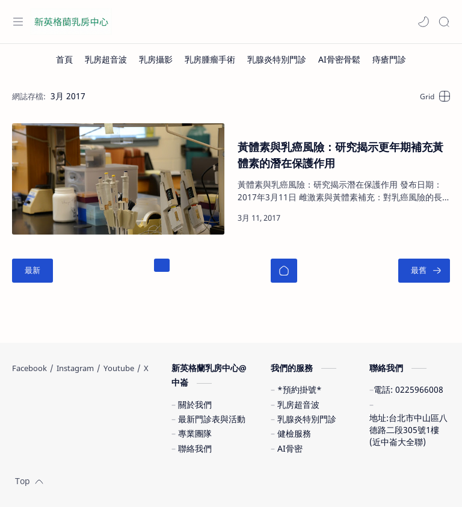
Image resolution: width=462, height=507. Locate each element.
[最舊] (424, 271)
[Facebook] (29, 368)
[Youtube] (118, 368)
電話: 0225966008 (408, 389)
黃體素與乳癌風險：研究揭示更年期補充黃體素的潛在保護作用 (340, 155)
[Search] (444, 22)
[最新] (32, 271)
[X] (146, 368)
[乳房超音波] (106, 59)
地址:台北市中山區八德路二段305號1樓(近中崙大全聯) (408, 429)
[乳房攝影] (156, 59)
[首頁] (64, 59)
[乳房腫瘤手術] (210, 59)
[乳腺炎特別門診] (276, 59)
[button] (423, 22)
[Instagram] (75, 368)
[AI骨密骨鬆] (339, 59)
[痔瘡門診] (389, 59)
